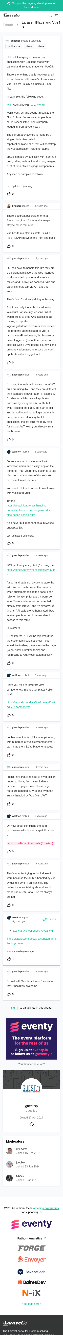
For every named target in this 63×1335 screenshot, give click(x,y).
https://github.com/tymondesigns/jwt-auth (31, 569)
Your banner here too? (31, 1064)
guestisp (31, 1108)
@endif (40, 104)
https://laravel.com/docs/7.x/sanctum (33, 930)
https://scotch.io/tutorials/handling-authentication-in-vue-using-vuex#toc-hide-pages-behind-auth (29, 510)
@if (9, 104)
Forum (8, 25)
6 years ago (41, 206)
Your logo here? (31, 1303)
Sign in (15, 1007)
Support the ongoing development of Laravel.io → (31, 5)
